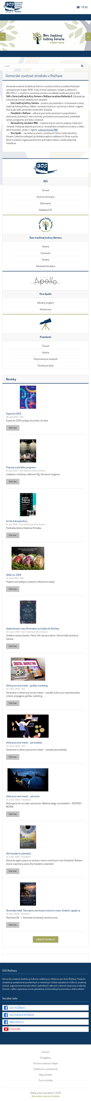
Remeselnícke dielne (45, 266)
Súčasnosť (45, 253)
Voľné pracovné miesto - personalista (24, 742)
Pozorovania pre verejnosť (46, 359)
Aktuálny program (45, 302)
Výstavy (45, 259)
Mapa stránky (45, 1074)
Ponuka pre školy (45, 365)
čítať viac (13, 428)
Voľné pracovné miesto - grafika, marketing (27, 685)
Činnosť (45, 190)
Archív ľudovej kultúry (16, 521)
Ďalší (88, 37)
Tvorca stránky (45, 1080)
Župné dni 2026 (13, 413)
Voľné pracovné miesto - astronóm (23, 796)
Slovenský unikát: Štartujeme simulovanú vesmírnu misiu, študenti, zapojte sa (43, 910)
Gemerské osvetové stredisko (46, 1096)
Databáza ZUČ (45, 209)
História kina (45, 309)
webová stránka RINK (48, 129)
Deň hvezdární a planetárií (18, 853)
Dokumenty (45, 203)
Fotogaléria (45, 1057)
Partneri (46, 1052)
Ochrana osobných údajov (45, 1063)
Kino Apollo (16, 1022)
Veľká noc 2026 (13, 574)
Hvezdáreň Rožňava (21, 1015)
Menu (84, 7)
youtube (15, 1029)
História (45, 246)
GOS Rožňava (17, 1008)
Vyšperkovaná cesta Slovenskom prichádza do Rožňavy (32, 628)
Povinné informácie (46, 196)
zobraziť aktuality (45, 939)
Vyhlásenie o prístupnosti (45, 1069)
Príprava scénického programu (21, 467)
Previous (3, 37)
